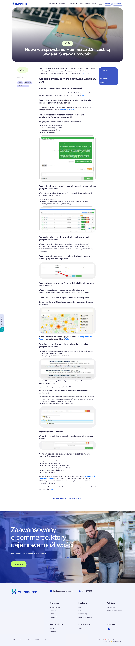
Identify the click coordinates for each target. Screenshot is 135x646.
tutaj (51, 489)
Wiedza (94, 3)
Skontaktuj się (18, 564)
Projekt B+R (53, 617)
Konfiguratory (82, 614)
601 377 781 (85, 591)
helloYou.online (117, 641)
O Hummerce (62, 3)
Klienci (81, 3)
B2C (79, 610)
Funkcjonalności (55, 607)
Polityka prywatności (17, 639)
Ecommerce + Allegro (85, 617)
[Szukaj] (100, 3)
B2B (79, 607)
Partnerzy (87, 3)
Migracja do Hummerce (114, 610)
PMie (82, 95)
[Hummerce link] (19, 4)
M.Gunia (110, 639)
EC (84, 73)
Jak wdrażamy (111, 607)
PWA (67, 339)
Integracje (53, 610)
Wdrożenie (72, 3)
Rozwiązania (52, 3)
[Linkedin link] (108, 628)
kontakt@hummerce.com (61, 591)
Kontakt (107, 3)
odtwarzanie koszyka (67, 110)
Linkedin (103, 82)
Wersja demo (117, 3)
